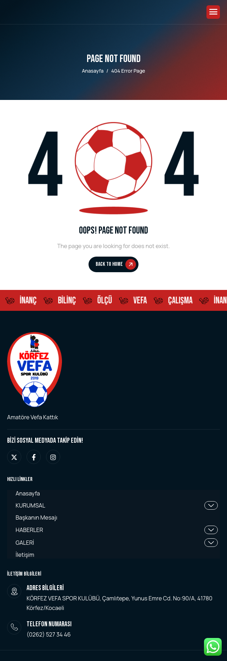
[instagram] (53, 457)
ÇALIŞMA (181, 300)
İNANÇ (29, 300)
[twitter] (14, 457)
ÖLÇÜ (105, 300)
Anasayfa (28, 493)
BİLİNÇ (68, 300)
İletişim (25, 555)
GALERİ (117, 542)
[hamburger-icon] (213, 12)
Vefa (141, 300)
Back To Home (116, 264)
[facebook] (34, 457)
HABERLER (117, 530)
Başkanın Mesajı (36, 517)
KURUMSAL (117, 505)
